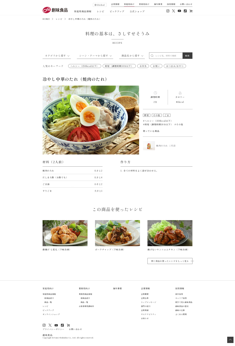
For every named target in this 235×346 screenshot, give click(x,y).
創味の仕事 (180, 310)
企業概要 (145, 294)
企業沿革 (145, 298)
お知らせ (145, 318)
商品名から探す (131, 55)
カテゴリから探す (55, 55)
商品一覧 (48, 302)
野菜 (146, 115)
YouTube (179, 11)
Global (101, 4)
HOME (46, 19)
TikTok (185, 10)
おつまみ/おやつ (175, 66)
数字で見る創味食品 (183, 302)
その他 (156, 115)
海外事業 (158, 4)
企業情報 (115, 4)
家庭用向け (129, 4)
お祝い (156, 66)
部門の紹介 (146, 306)
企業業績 (145, 310)
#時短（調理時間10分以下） (158, 124)
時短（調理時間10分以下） (119, 66)
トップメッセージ (148, 302)
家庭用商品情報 (82, 11)
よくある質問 (181, 314)
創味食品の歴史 (182, 306)
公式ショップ (137, 11)
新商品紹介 (49, 298)
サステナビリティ (148, 314)
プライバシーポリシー (53, 329)
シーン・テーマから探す (93, 55)
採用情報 (171, 4)
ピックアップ (117, 11)
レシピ (100, 11)
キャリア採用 (181, 298)
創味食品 (55, 10)
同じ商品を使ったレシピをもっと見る (170, 261)
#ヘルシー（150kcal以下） (158, 120)
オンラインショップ (190, 10)
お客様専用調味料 (86, 306)
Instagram (167, 10)
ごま (166, 115)
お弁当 (143, 66)
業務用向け (144, 4)
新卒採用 (179, 294)
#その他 (178, 124)
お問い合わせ (186, 4)
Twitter (173, 10)
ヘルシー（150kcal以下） (85, 66)
